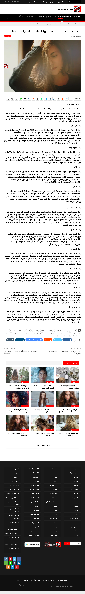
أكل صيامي (74, 481)
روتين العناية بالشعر (47, 333)
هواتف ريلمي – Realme (13, 510)
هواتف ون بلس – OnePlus (13, 549)
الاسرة (56, 473)
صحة (79, 336)
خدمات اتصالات (33, 498)
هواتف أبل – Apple (12, 493)
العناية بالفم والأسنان (52, 502)
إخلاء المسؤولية (62, 2)
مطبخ (48, 17)
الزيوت (65, 330)
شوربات (76, 514)
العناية (28, 330)
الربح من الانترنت (33, 468)
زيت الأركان (38, 333)
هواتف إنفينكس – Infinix (13, 503)
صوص (76, 506)
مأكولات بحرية (74, 473)
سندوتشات (75, 502)
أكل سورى (75, 477)
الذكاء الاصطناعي (12, 485)
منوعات (41, 17)
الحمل (56, 477)
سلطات (76, 510)
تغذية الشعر (57, 333)
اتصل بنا (18, 580)
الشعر (42, 330)
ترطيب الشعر (13, 330)
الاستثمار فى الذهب (32, 473)
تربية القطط (55, 522)
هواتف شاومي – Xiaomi (13, 523)
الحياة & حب (30, 17)
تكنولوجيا (64, 17)
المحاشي (75, 485)
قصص (76, 535)
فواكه (76, 531)
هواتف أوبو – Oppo (11, 498)
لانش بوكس (74, 527)
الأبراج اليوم (34, 502)
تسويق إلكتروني (12, 489)
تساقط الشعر (66, 333)
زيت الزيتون (30, 333)
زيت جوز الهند (15, 333)
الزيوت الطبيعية (58, 330)
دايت (56, 527)
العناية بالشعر (8, 36)
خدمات (56, 17)
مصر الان (20, 585)
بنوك (36, 506)
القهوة (56, 506)
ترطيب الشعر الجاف (75, 333)
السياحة (56, 514)
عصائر (76, 522)
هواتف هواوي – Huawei (13, 538)
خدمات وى (35, 493)
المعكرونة (75, 498)
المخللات (75, 493)
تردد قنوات (35, 522)
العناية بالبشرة (54, 493)
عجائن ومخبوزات (73, 518)
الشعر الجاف (35, 330)
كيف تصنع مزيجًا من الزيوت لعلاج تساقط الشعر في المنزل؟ (63, 352)
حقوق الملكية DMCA (43, 2)
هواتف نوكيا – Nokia (11, 533)
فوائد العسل (34, 531)
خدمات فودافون (33, 489)
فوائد (67, 336)
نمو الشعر (60, 336)
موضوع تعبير (54, 535)
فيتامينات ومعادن (33, 535)
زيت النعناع (23, 333)
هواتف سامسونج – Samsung (13, 516)
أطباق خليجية (74, 489)
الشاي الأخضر (49, 330)
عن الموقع (53, 2)
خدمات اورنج (34, 485)
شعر (9, 333)
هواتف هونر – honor (11, 544)
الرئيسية (75, 17)
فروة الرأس (72, 336)
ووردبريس (14, 481)
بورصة (36, 510)
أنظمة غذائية (54, 468)
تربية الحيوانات (54, 518)
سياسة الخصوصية (31, 2)
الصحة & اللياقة (54, 485)
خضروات (35, 527)
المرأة (21, 17)
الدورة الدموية (73, 330)
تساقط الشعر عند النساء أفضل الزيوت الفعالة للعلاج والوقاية (22, 352)
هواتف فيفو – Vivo (11, 529)
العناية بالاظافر (54, 489)
